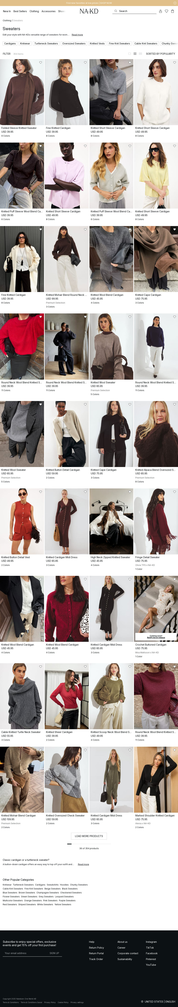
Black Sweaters (70, 888)
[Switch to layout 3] (140, 53)
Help (91, 941)
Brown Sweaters (27, 892)
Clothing (7, 20)
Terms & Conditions (11, 1002)
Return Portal (96, 953)
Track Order (96, 959)
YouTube (151, 964)
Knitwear (7, 884)
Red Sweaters (10, 904)
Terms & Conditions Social (31, 1002)
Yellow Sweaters (62, 904)
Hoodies (64, 884)
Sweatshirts (53, 884)
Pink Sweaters (50, 900)
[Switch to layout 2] (135, 53)
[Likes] (166, 11)
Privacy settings (77, 1002)
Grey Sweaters (46, 896)
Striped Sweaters (27, 904)
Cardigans (40, 884)
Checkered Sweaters (71, 892)
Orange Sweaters (33, 900)
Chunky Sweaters (79, 884)
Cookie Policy (63, 1002)
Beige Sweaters (53, 888)
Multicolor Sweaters (13, 900)
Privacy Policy (50, 1002)
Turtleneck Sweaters (23, 884)
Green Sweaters (29, 896)
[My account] (160, 11)
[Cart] (172, 11)
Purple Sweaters (67, 900)
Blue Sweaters (10, 892)
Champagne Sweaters (47, 892)
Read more (77, 34)
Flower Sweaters (11, 896)
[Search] (134, 11)
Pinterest (151, 959)
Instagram (151, 941)
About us (122, 941)
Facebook (152, 953)
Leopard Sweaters (64, 896)
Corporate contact (128, 953)
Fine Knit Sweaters (33, 888)
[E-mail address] (25, 953)
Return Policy (96, 947)
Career (121, 947)
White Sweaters (45, 904)
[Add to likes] (40, 62)
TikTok (150, 947)
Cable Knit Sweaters (13, 888)
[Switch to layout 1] (129, 53)
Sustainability (125, 959)
